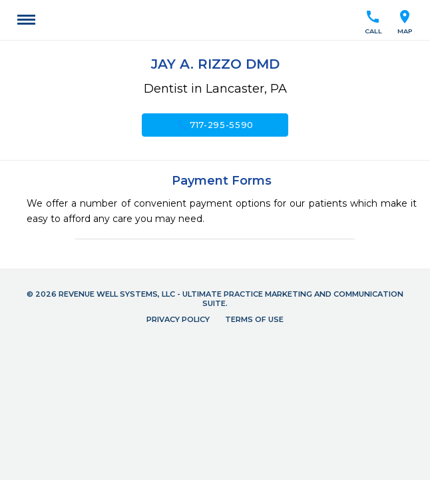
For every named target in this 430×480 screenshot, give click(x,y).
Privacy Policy (178, 319)
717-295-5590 (215, 124)
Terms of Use (254, 319)
